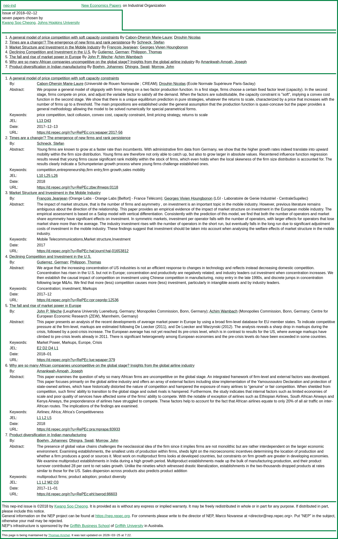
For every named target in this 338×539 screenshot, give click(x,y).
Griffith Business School (90, 526)
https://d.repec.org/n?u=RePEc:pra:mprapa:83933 (78, 429)
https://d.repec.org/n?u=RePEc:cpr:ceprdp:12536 (78, 300)
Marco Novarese (229, 516)
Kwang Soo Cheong (18, 23)
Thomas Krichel (59, 535)
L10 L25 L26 (47, 176)
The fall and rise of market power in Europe (45, 57)
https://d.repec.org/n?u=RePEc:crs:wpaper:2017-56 (80, 132)
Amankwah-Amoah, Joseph (224, 62)
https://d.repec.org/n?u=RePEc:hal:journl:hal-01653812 (83, 251)
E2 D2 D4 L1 (47, 348)
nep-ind (9, 6)
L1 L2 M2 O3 (48, 482)
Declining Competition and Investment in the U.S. (50, 52)
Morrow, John (163, 67)
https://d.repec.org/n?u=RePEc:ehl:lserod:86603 (77, 494)
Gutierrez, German (113, 52)
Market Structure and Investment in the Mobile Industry (55, 47)
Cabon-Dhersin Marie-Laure (148, 37)
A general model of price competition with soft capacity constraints (64, 37)
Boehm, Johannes (108, 67)
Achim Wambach (129, 57)
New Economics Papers (101, 6)
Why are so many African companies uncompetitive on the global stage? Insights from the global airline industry (102, 62)
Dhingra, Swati (137, 67)
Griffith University (129, 526)
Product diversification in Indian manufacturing (47, 67)
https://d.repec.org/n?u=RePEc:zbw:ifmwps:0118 (77, 187)
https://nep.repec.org (112, 516)
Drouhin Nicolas (187, 37)
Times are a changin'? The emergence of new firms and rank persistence (70, 42)
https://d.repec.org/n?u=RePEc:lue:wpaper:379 (76, 360)
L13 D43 (44, 121)
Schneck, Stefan (151, 42)
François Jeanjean (122, 47)
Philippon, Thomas (146, 52)
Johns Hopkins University (59, 23)
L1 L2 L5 (44, 418)
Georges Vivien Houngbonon (164, 47)
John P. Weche (100, 57)
